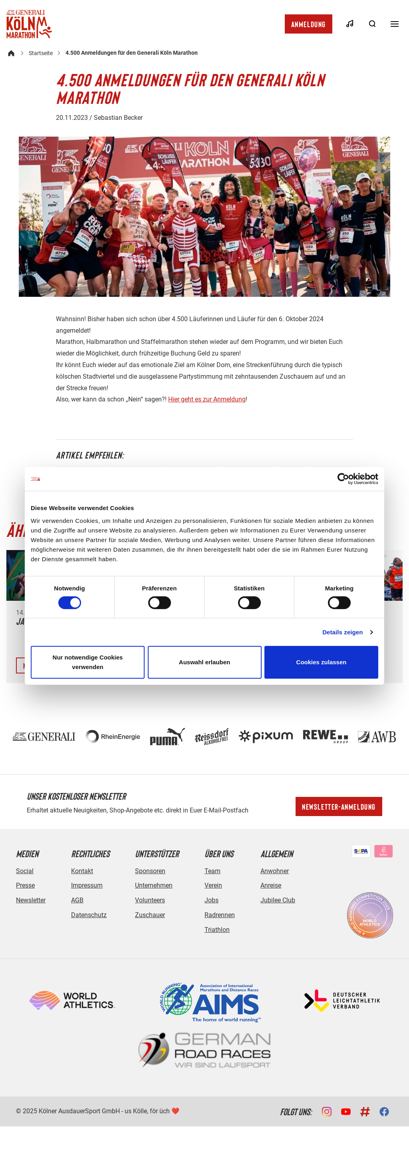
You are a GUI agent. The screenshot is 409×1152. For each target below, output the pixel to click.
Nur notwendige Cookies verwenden (88, 662)
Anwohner (274, 871)
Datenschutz (89, 915)
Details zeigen (342, 632)
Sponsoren (150, 871)
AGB (77, 900)
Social (25, 871)
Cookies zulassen (321, 662)
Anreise (270, 885)
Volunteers (150, 900)
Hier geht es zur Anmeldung (207, 399)
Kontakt (82, 871)
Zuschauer (150, 915)
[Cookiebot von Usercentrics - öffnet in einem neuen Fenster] (343, 479)
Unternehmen (154, 885)
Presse (25, 885)
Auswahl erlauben (204, 662)
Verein (213, 885)
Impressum (87, 885)
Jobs (211, 900)
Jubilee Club (277, 900)
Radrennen (219, 915)
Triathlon (217, 930)
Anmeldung (308, 24)
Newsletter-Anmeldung (339, 806)
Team (212, 871)
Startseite (41, 53)
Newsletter (31, 900)
